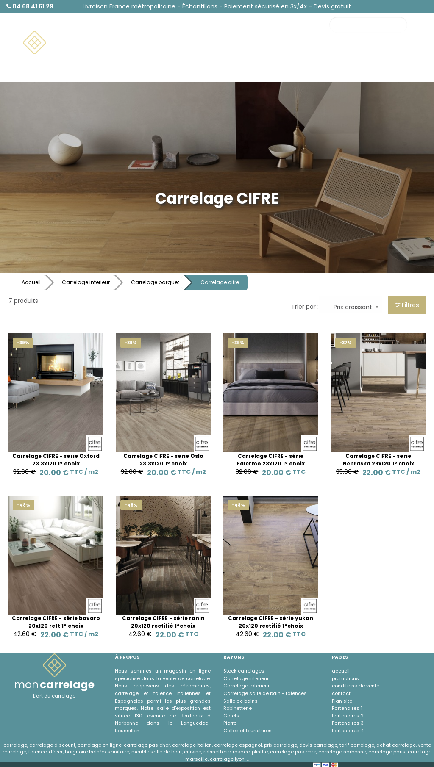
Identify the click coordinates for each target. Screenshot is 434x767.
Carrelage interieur (86, 282)
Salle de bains (240, 701)
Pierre (229, 723)
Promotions (401, 55)
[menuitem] (66, 43)
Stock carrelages (243, 670)
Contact (357, 55)
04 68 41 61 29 (29, 6)
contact (341, 693)
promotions (345, 678)
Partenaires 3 (348, 723)
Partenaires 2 (348, 715)
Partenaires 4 (348, 730)
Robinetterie (237, 708)
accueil (341, 670)
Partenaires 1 (347, 708)
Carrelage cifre (219, 282)
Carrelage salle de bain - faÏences (265, 693)
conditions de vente (355, 685)
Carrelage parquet (155, 282)
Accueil (31, 282)
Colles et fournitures (247, 730)
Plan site (342, 701)
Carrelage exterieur (246, 685)
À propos (358, 71)
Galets (231, 715)
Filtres (407, 305)
